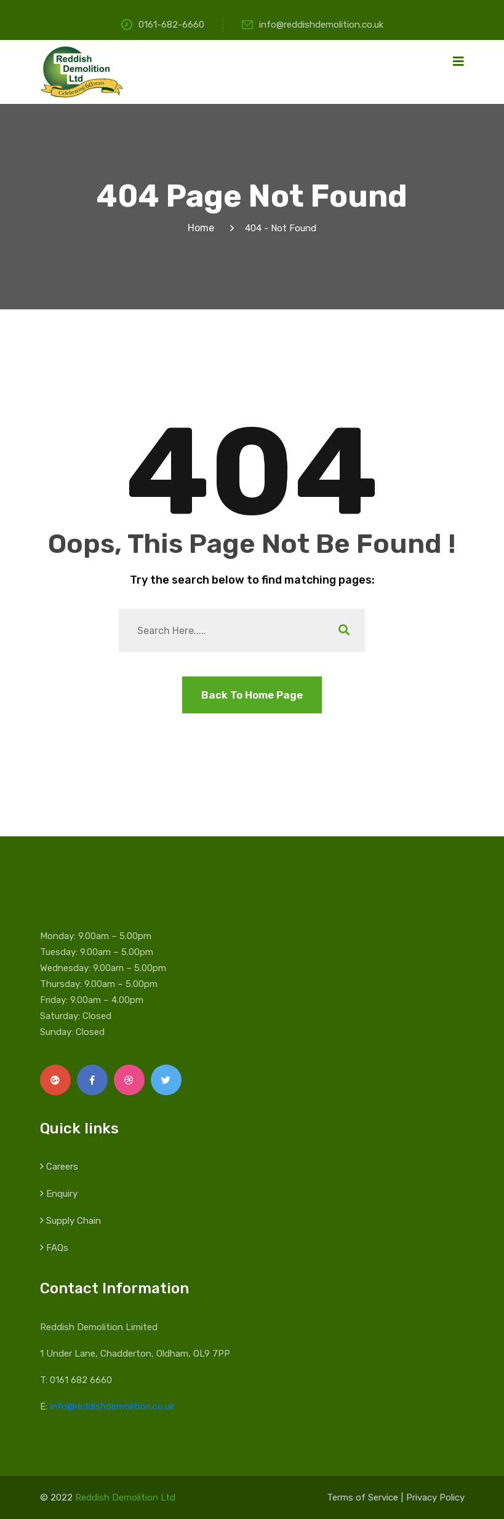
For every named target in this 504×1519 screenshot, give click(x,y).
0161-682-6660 (162, 24)
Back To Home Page (252, 695)
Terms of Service (362, 1497)
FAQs (57, 1247)
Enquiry (62, 1193)
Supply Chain (73, 1220)
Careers (62, 1166)
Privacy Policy (435, 1497)
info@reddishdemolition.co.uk (312, 24)
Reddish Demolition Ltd (125, 1497)
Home (203, 228)
